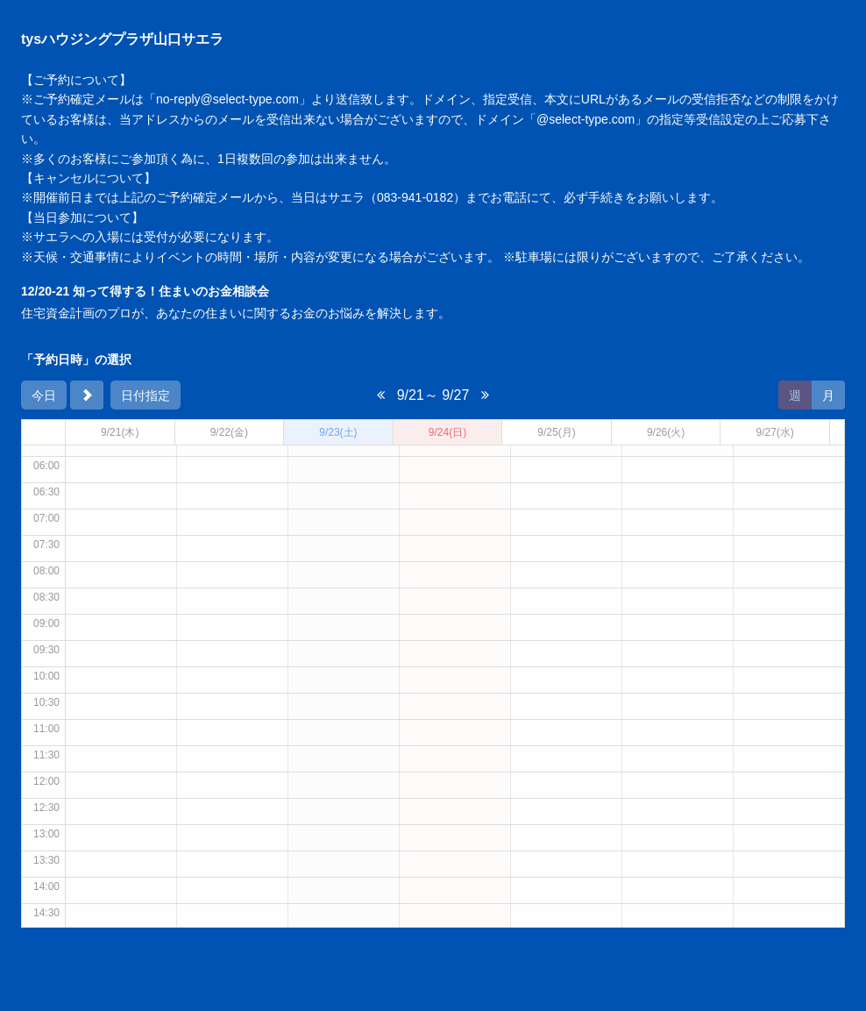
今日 (44, 395)
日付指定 (145, 395)
